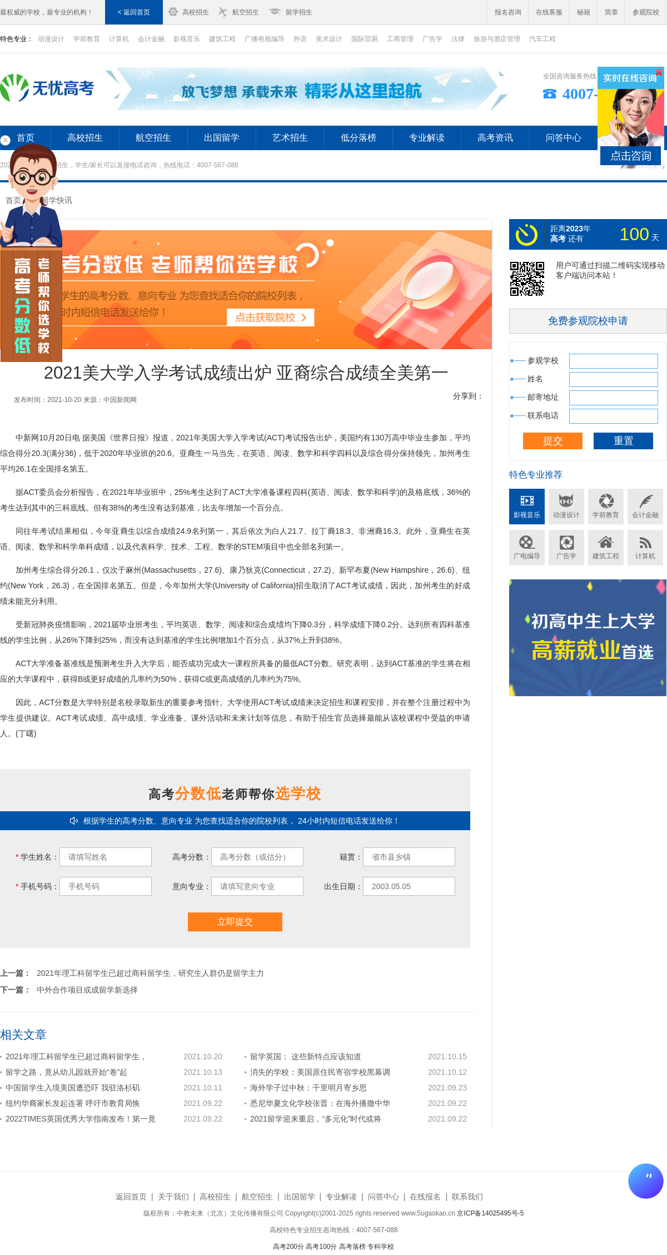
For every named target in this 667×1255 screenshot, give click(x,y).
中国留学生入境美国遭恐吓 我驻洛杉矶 (73, 1087)
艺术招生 (290, 137)
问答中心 (563, 137)
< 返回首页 (134, 12)
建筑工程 (222, 39)
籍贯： (351, 856)
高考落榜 (352, 1247)
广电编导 (527, 556)
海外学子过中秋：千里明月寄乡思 (308, 1087)
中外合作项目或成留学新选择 (87, 989)
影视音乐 (186, 39)
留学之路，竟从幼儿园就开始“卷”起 (66, 1072)
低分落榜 (358, 137)
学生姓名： (37, 856)
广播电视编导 (265, 39)
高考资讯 (495, 137)
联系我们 (467, 1196)
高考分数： (191, 856)
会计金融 (151, 39)
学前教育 (86, 39)
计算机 (119, 39)
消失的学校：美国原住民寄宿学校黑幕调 (320, 1072)
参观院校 (646, 12)
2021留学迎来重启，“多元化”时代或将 (315, 1118)
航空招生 (245, 12)
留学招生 (299, 12)
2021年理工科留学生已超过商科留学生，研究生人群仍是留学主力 (150, 973)
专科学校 (380, 1247)
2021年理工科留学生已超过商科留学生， (76, 1056)
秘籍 (583, 12)
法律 (458, 39)
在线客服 (549, 12)
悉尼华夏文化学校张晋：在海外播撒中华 (320, 1103)
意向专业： (191, 886)
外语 (300, 39)
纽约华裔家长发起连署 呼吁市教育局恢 (73, 1103)
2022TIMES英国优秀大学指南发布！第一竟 (81, 1118)
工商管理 (400, 39)
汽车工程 (542, 39)
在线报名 (425, 1196)
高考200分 (288, 1247)
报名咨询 (508, 12)
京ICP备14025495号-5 (490, 1213)
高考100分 (321, 1247)
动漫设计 (566, 515)
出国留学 (222, 137)
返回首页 (131, 1196)
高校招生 (195, 12)
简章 (611, 12)
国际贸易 (364, 39)
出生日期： (343, 886)
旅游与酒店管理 (497, 39)
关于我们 (173, 1196)
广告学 (432, 39)
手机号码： (37, 886)
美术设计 (329, 39)
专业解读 (427, 137)
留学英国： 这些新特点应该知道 (305, 1056)
